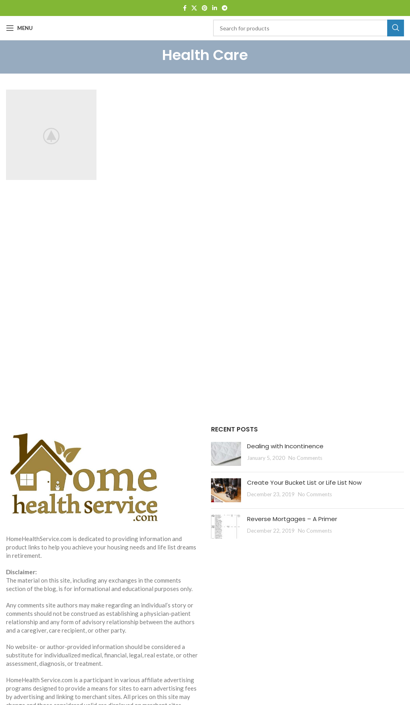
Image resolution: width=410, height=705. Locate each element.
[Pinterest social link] (204, 8)
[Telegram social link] (224, 8)
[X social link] (194, 8)
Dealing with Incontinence (285, 446)
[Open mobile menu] (19, 28)
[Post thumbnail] (226, 454)
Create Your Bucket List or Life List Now (304, 482)
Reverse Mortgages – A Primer (292, 519)
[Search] (308, 28)
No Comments (305, 458)
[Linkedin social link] (214, 8)
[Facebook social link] (185, 8)
